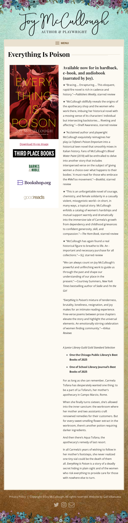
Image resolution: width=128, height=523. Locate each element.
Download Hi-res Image (34, 144)
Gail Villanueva (112, 497)
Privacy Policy (17, 497)
